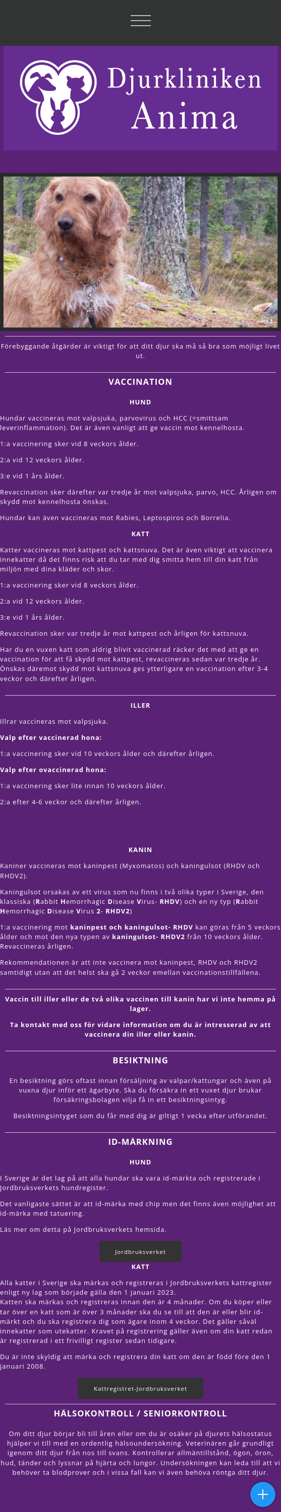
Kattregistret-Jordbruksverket (140, 1388)
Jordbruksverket (140, 1251)
